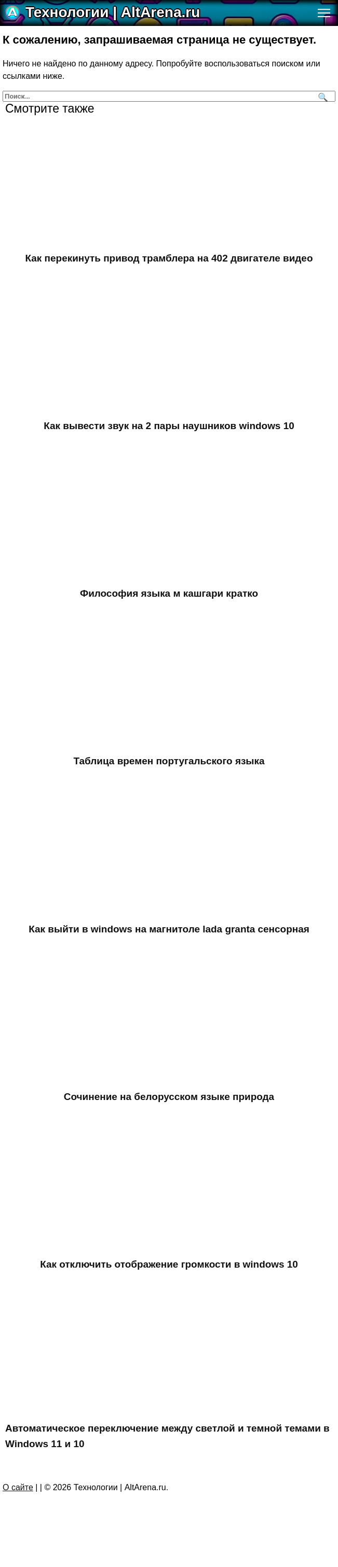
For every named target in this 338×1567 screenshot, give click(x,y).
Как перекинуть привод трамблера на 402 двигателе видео (169, 259)
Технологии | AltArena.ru (112, 12)
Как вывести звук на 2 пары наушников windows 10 (169, 427)
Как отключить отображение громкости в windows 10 (169, 1272)
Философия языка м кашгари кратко (169, 596)
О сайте (18, 1497)
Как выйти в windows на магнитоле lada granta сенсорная (169, 934)
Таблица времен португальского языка (169, 765)
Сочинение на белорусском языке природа (169, 1103)
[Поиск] (322, 96)
